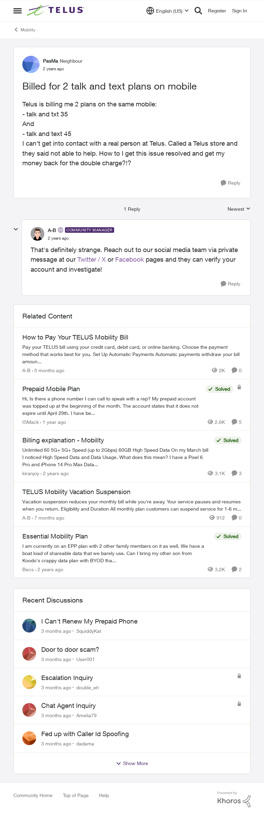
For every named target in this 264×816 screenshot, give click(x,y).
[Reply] (230, 183)
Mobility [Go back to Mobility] (24, 29)
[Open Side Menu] (17, 11)
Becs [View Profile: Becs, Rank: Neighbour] (28, 569)
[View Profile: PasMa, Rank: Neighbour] (31, 64)
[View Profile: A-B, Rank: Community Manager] (37, 234)
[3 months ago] (56, 631)
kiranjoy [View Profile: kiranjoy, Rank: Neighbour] (30, 473)
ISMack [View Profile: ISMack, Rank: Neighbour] (30, 422)
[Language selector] (167, 11)
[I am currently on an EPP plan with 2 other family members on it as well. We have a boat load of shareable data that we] (116, 553)
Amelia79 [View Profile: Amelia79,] (86, 715)
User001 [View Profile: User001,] (85, 659)
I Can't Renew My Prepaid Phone (89, 621)
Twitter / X (91, 259)
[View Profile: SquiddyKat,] (29, 625)
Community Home (33, 795)
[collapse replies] (16, 229)
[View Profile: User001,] (29, 654)
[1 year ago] (53, 421)
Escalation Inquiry (67, 677)
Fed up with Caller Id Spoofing (85, 733)
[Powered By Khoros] (234, 799)
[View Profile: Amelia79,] (29, 710)
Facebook (129, 259)
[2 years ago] (55, 473)
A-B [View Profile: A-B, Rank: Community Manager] (52, 230)
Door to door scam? (70, 649)
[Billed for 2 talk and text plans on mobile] (58, 238)
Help (104, 795)
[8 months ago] (48, 370)
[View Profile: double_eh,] (29, 682)
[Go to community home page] (56, 10)
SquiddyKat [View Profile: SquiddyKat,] (88, 631)
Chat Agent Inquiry (68, 705)
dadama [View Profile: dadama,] (85, 743)
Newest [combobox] (239, 209)
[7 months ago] (48, 517)
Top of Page (76, 795)
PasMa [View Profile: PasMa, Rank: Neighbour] (50, 61)
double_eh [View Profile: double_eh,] (87, 687)
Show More (132, 763)
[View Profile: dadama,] (29, 738)
